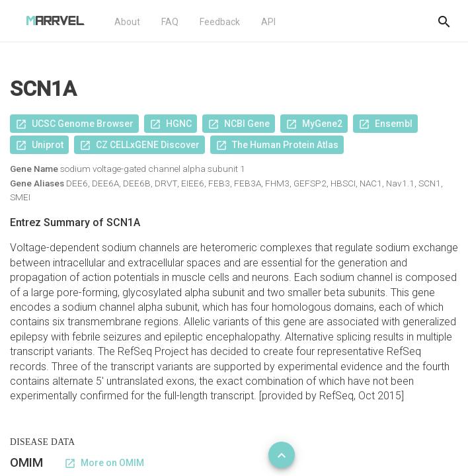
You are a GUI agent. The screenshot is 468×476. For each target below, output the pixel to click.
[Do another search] (444, 21)
